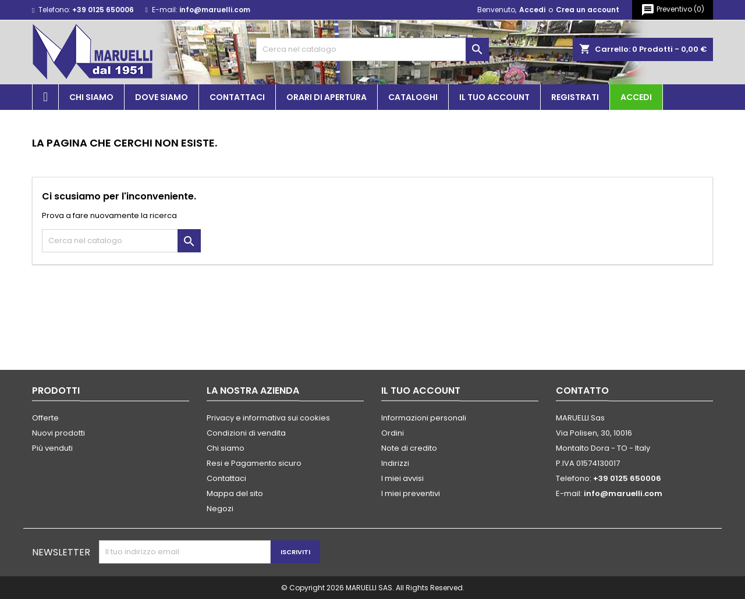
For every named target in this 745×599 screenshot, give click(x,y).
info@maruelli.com (214, 10)
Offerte (45, 417)
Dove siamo (161, 97)
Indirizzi (395, 463)
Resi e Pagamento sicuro (254, 463)
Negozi (220, 508)
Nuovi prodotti (58, 432)
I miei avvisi (402, 478)
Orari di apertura (326, 97)
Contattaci (237, 97)
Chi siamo (91, 97)
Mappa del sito (235, 493)
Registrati (575, 97)
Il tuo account (494, 97)
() (672, 10)
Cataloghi (413, 97)
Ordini (392, 432)
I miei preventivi (410, 493)
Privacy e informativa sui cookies (268, 417)
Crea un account (587, 10)
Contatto (582, 390)
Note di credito (409, 448)
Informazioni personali (423, 417)
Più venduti (52, 448)
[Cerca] (372, 49)
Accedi (532, 10)
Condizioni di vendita (246, 432)
